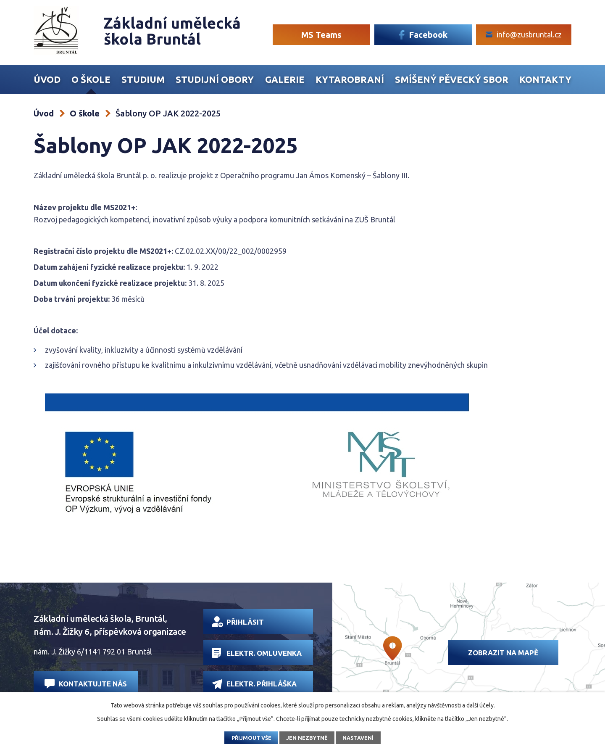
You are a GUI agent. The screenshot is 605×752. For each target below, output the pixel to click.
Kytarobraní (350, 79)
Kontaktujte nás (86, 684)
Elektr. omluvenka (257, 653)
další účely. (480, 705)
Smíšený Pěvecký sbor (451, 79)
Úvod (47, 79)
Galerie (285, 79)
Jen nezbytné (307, 738)
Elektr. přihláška (254, 684)
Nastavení (358, 738)
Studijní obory (215, 79)
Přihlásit (238, 621)
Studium (143, 79)
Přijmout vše (251, 738)
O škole (90, 79)
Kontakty (545, 79)
